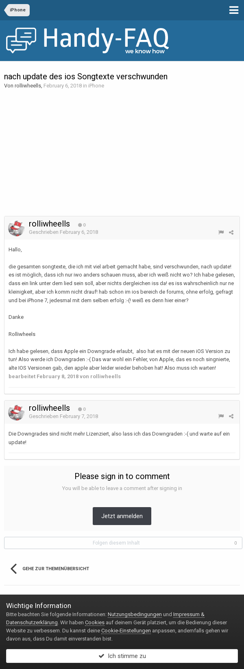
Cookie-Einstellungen (126, 631)
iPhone (96, 86)
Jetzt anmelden (122, 516)
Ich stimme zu (122, 656)
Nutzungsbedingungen (135, 614)
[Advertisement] (122, 153)
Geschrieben (63, 232)
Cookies (95, 622)
